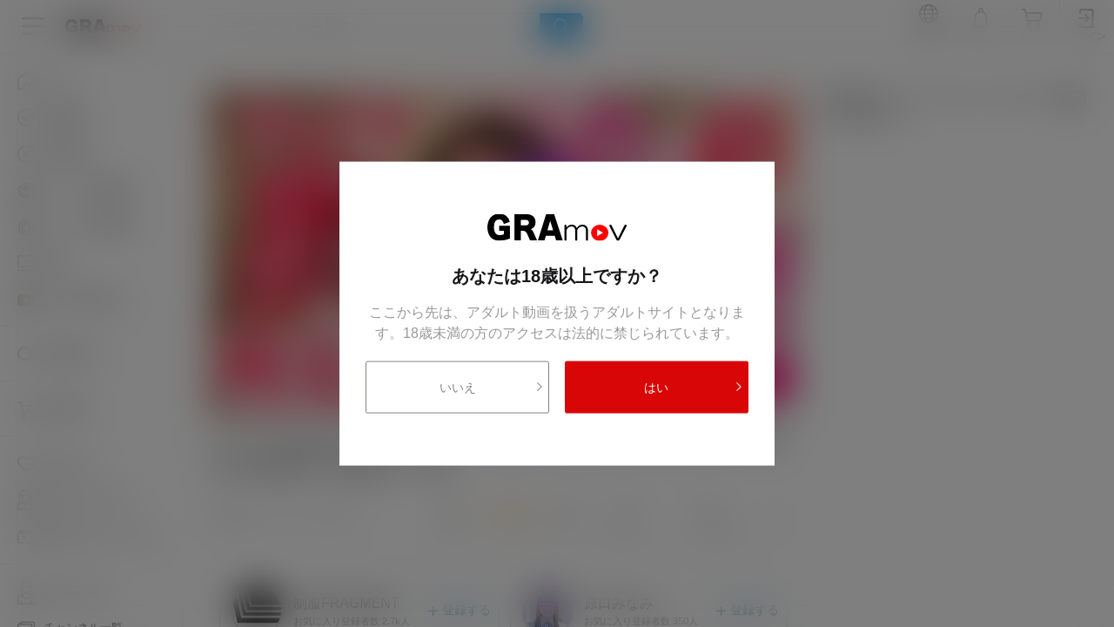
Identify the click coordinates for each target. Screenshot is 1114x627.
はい (693, 387)
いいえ (492, 387)
